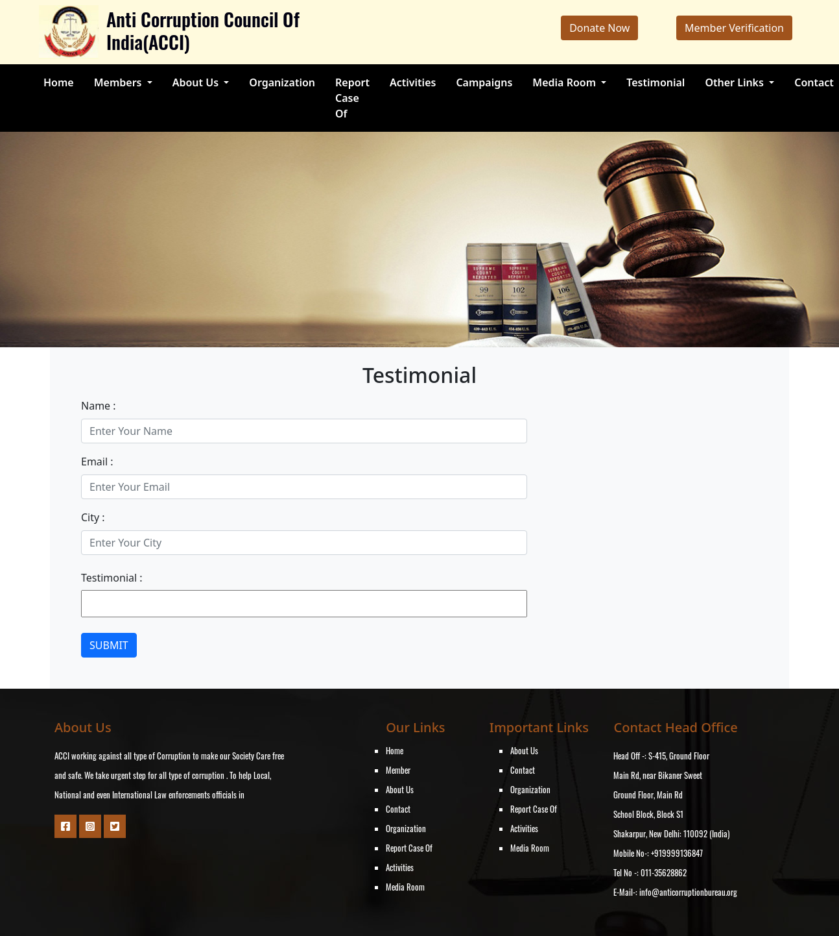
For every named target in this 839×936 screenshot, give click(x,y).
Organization (282, 82)
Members (119, 82)
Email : (97, 461)
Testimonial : (112, 578)
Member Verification (734, 28)
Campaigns (484, 82)
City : (93, 517)
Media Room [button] (565, 82)
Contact (814, 82)
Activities (413, 82)
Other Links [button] (735, 82)
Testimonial (655, 82)
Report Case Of (352, 98)
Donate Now (599, 28)
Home (58, 82)
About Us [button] (197, 82)
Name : (98, 406)
